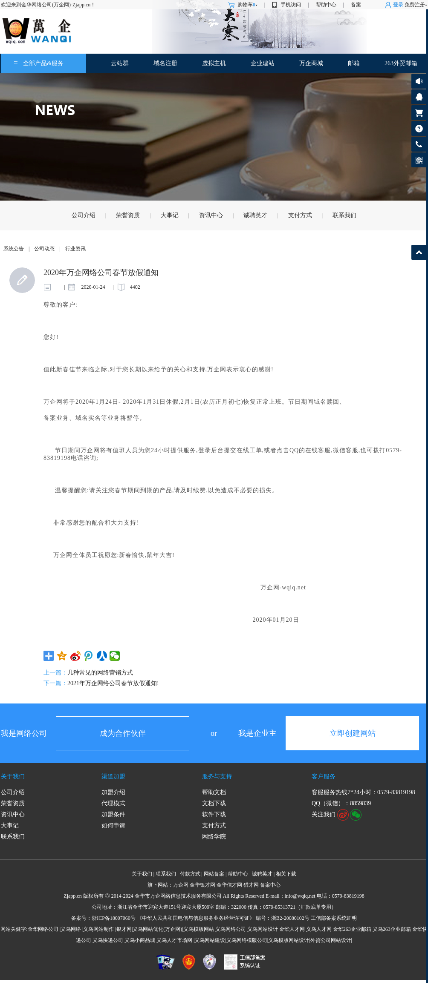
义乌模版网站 (198, 929)
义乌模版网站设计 (288, 940)
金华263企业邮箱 (352, 929)
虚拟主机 (214, 63)
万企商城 (311, 63)
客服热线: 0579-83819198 (418, 146)
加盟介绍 (113, 792)
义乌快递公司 (108, 940)
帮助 (418, 128)
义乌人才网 (319, 929)
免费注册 (415, 5)
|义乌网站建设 (209, 940)
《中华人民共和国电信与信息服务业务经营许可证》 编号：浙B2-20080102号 (223, 918)
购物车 (247, 5)
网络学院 (214, 836)
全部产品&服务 (43, 63)
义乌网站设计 (262, 929)
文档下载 (214, 803)
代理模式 (113, 803)
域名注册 (165, 63)
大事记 (170, 215)
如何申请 (113, 825)
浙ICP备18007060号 (114, 918)
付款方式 (190, 874)
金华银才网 (202, 885)
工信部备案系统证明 (334, 918)
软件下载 (214, 814)
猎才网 (251, 885)
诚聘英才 (255, 215)
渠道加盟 (113, 776)
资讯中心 (211, 215)
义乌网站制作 (98, 929)
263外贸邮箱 (401, 63)
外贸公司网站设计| (331, 940)
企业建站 (263, 63)
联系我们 (344, 215)
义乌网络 (71, 929)
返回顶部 (418, 252)
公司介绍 (83, 215)
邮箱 (354, 63)
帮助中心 (326, 5)
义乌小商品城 (139, 940)
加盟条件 (113, 814)
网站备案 (214, 874)
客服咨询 (418, 96)
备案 (356, 5)
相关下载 (286, 874)
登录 (398, 5)
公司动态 (44, 249)
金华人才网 (292, 929)
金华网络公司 (43, 929)
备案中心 (270, 885)
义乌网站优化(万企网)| (158, 929)
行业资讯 (75, 249)
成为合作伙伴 (123, 733)
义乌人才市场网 (174, 940)
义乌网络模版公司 (246, 940)
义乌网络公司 (230, 929)
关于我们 (13, 776)
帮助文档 (214, 792)
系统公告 (13, 249)
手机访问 (291, 5)
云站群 (120, 63)
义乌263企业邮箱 (392, 929)
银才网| (124, 929)
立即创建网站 (353, 733)
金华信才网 (229, 885)
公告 (418, 81)
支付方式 (300, 215)
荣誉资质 (128, 215)
